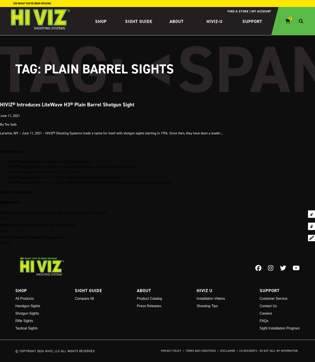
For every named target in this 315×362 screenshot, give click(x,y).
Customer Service (273, 298)
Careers (266, 313)
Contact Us (268, 306)
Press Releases (149, 306)
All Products (24, 298)
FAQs (264, 321)
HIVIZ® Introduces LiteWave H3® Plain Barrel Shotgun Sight (67, 104)
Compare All (84, 298)
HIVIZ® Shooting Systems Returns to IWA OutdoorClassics (50, 161)
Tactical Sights (26, 328)
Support (252, 21)
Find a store (238, 11)
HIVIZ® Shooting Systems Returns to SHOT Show (44, 172)
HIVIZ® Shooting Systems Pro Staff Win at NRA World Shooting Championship (65, 177)
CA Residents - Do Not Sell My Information (268, 350)
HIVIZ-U (214, 21)
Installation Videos (211, 298)
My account (261, 11)
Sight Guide (138, 21)
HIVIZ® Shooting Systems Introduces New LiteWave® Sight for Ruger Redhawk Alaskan (71, 167)
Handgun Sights (27, 306)
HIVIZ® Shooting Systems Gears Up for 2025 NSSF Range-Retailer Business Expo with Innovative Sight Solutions (90, 182)
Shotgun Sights (27, 313)
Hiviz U (204, 290)
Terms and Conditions (201, 350)
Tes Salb (11, 124)
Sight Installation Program (280, 328)
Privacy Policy (171, 350)
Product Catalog (149, 298)
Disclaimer (227, 350)
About (177, 21)
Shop (101, 21)
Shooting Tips (207, 306)
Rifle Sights (24, 321)
